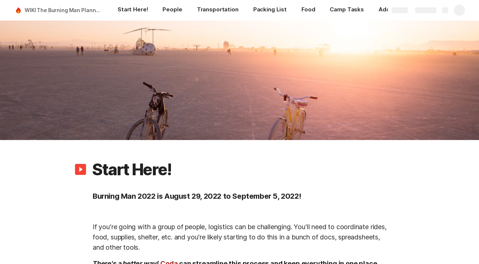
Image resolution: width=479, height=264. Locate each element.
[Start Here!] (132, 10)
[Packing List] (270, 10)
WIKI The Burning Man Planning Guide (64, 10)
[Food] (308, 10)
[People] (172, 10)
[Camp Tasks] (346, 10)
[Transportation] (218, 10)
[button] (80, 169)
